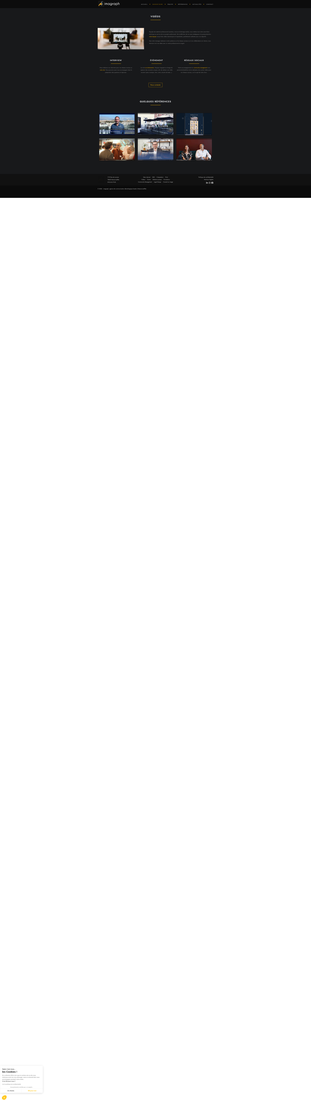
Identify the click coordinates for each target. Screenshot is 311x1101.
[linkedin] (207, 183)
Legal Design (157, 182)
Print (166, 177)
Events (149, 179)
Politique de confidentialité (205, 177)
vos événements (149, 68)
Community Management (145, 182)
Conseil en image (168, 182)
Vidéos (143, 179)
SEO (153, 177)
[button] (4, 1097)
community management (200, 68)
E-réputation (160, 177)
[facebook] (212, 183)
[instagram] (210, 183)
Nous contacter (155, 85)
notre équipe (152, 36)
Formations (167, 179)
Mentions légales (208, 179)
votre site (102, 70)
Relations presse (157, 179)
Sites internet (146, 177)
